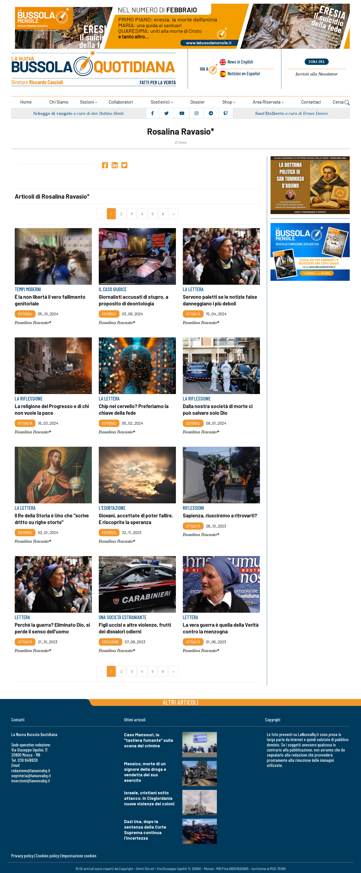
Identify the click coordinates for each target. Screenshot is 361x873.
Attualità (193, 312)
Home (26, 100)
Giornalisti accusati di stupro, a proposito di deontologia (134, 298)
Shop (227, 100)
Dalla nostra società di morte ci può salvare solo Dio (218, 407)
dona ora (316, 61)
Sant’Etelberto (269, 112)
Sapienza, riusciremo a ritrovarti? (221, 513)
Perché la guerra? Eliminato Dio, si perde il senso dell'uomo (51, 626)
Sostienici (160, 100)
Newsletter (316, 74)
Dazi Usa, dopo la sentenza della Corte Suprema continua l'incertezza (145, 828)
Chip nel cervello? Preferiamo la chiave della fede (135, 407)
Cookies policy (47, 853)
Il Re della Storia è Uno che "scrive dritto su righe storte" (48, 516)
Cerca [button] (341, 101)
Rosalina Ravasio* (33, 321)
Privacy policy (22, 853)
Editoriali (25, 312)
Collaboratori (121, 100)
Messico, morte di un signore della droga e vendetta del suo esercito (145, 770)
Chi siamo (58, 100)
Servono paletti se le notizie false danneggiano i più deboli (216, 298)
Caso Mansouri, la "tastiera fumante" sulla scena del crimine (148, 738)
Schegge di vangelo (53, 112)
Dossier (197, 100)
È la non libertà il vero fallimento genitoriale (51, 298)
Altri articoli (180, 700)
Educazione (110, 639)
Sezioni (87, 100)
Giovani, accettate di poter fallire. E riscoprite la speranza (137, 516)
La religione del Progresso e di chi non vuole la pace (53, 407)
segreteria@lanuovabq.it (31, 773)
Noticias (243, 72)
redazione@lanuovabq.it (30, 768)
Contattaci (311, 100)
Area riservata (266, 100)
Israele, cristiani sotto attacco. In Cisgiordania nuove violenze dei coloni (149, 796)
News (239, 62)
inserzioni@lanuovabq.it (30, 778)
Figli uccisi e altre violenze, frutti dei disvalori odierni (136, 626)
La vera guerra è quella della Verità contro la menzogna (215, 626)
